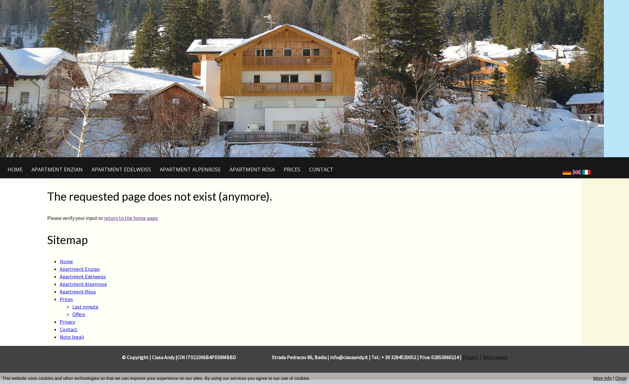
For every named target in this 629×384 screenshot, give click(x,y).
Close (620, 378)
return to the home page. (131, 218)
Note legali (495, 357)
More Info (602, 378)
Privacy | (472, 357)
